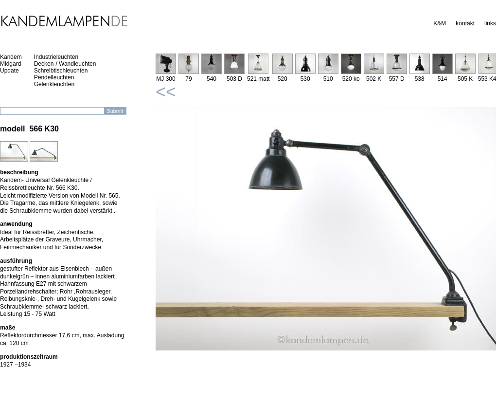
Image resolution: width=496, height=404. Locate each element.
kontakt (465, 23)
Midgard (10, 63)
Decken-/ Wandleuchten (65, 63)
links (490, 23)
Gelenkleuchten (54, 84)
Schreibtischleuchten (61, 70)
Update (9, 70)
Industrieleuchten (56, 57)
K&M (439, 23)
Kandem (11, 57)
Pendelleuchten (54, 77)
